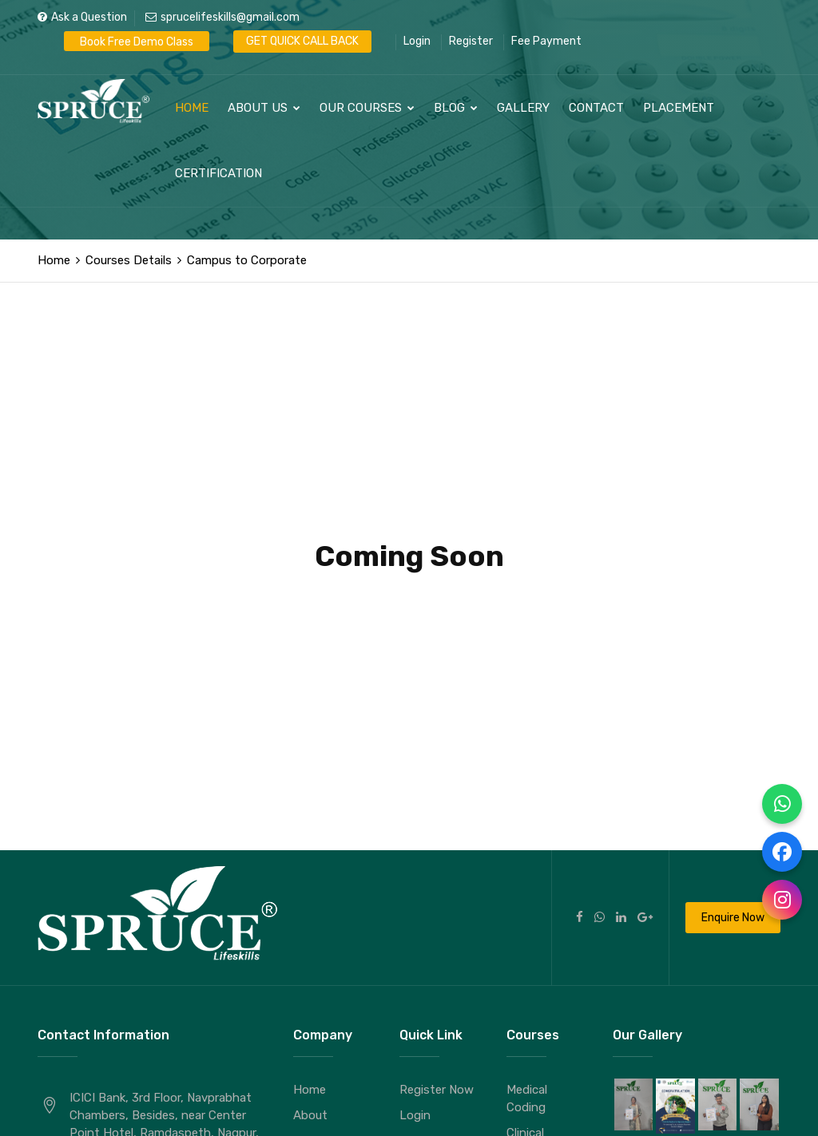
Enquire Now (732, 917)
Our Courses (367, 108)
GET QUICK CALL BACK (302, 41)
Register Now (436, 1090)
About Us (264, 108)
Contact (596, 108)
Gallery (523, 108)
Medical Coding (526, 1098)
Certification (218, 173)
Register (471, 41)
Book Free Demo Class (136, 42)
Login (417, 41)
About (310, 1115)
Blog (456, 108)
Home (191, 108)
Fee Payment (546, 41)
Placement (678, 108)
